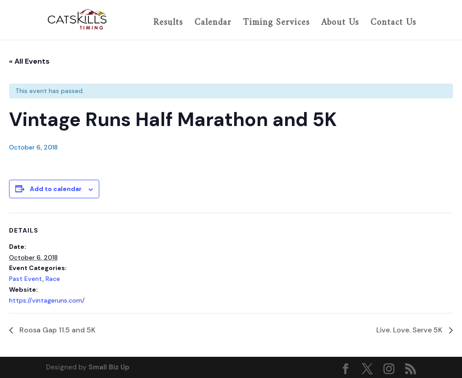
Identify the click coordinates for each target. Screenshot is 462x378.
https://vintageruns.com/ (47, 300)
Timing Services (276, 24)
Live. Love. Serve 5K (410, 330)
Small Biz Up (108, 367)
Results (168, 24)
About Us (340, 24)
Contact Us (393, 24)
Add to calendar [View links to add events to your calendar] (56, 189)
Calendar (212, 24)
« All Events (29, 61)
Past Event (25, 279)
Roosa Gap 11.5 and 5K (57, 330)
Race (53, 279)
